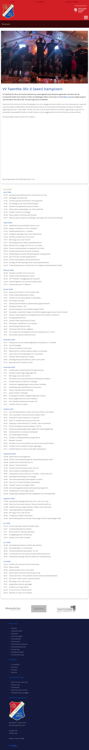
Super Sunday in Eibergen (18, 393)
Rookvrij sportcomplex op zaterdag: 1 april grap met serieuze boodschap (35, 218)
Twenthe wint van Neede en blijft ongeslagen (25, 446)
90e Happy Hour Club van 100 (19, 581)
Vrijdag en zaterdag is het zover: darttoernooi (25, 234)
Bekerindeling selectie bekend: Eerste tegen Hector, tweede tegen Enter (35, 518)
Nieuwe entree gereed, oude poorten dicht (24, 260)
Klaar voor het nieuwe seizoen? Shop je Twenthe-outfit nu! (30, 504)
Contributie (15, 687)
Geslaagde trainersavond (18, 198)
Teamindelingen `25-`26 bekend (20, 548)
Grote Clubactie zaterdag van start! (21, 471)
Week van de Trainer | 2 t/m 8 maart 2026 (24, 292)
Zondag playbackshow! (17, 318)
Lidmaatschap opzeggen (20, 693)
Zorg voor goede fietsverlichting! (21, 390)
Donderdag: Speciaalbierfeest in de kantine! (25, 387)
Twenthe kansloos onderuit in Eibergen (23, 381)
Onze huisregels (16, 636)
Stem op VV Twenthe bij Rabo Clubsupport (24, 482)
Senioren (14, 667)
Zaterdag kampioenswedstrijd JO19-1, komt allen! (27, 360)
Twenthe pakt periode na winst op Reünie (24, 251)
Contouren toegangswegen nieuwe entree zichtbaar (27, 384)
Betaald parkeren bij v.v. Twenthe (21, 231)
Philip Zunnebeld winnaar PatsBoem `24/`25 (25, 426)
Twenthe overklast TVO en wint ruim (22, 273)
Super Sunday (14, 567)
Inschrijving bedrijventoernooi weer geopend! (26, 201)
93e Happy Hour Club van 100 (19, 240)
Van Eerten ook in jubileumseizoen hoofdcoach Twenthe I (29, 379)
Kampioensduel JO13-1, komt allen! (21, 570)
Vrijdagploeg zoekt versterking (20, 535)
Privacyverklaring (17, 655)
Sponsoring (15, 685)
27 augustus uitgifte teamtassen (21, 516)
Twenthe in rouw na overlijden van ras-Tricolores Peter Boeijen (31, 443)
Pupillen (14, 672)
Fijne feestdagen (15, 345)
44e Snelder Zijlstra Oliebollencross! (22, 335)
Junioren (14, 670)
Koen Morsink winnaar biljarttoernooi (22, 257)
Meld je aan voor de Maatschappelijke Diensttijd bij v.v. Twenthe (32, 342)
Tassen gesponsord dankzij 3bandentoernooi (25, 243)
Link (33, 179)
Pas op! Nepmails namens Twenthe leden (24, 526)
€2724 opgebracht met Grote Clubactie (23, 399)
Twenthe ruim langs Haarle (18, 587)
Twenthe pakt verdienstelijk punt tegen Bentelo (26, 370)
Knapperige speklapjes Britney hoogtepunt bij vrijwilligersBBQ (32, 494)
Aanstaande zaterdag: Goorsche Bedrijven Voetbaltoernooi (30, 557)
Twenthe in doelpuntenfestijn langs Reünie (24, 438)
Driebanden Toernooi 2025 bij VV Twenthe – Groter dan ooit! (30, 474)
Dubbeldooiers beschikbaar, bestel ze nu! (24, 225)
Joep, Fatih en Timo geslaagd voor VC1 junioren (26, 354)
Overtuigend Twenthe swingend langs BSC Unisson (27, 396)
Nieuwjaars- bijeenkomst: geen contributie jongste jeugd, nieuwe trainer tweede (38, 312)
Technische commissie (19, 644)
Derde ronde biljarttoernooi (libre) (21, 295)
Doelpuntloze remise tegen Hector (21, 491)
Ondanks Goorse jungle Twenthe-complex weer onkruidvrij (30, 507)
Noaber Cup (66, 97)
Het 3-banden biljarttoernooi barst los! (23, 401)
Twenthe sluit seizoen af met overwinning (24, 564)
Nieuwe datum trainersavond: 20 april (23, 215)
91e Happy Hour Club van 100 (19, 513)
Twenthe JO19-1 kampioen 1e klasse (21, 357)
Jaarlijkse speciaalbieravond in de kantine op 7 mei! (28, 195)
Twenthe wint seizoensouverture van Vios (24, 468)
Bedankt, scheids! (15, 440)
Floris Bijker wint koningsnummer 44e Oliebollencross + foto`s (32, 332)
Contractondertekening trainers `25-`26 (23, 551)
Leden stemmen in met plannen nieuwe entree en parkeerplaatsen (33, 576)
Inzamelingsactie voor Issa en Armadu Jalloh (25, 282)
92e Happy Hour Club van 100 (19, 376)
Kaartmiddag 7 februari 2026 (19, 326)
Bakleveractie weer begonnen (19, 457)
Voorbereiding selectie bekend (20, 529)
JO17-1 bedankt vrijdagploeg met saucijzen (24, 279)
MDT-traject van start (16, 301)
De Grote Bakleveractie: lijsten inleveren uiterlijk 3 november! (31, 412)
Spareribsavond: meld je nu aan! (21, 362)
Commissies (15, 641)
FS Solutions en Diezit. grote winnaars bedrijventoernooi (29, 554)
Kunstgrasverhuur (17, 652)
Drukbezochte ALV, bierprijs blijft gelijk (23, 432)
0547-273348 (19, 738)
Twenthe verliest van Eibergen (20, 212)
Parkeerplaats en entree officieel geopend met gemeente (29, 254)
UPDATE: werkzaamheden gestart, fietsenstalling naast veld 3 (31, 459)
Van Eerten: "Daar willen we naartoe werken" (24, 578)
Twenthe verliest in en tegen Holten (22, 485)
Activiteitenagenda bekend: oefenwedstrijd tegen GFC (28, 488)
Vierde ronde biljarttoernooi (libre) (21, 276)
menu (86, 18)
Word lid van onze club (19, 682)
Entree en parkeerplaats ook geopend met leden (26, 248)
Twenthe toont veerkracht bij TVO (21, 462)
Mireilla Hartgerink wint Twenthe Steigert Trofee (26, 309)
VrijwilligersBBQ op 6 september (21, 510)
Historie (14, 628)
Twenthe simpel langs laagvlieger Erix (23, 373)
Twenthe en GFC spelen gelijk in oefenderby (25, 298)
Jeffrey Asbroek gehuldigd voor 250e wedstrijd (26, 209)
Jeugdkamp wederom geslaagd (20, 584)
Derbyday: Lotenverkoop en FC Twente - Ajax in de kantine (30, 423)
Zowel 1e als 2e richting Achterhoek (21, 532)
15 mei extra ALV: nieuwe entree (20, 590)
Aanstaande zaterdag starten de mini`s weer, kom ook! (29, 501)
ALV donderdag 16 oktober (18, 435)
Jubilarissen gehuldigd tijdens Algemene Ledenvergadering (31, 429)
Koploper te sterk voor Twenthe (20, 593)
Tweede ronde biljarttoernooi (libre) (22, 321)
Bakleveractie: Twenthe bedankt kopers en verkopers (28, 351)
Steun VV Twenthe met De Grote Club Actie (24, 420)
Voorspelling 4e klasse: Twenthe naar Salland (25, 545)
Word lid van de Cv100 (19, 690)
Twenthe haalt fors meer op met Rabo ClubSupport (27, 449)
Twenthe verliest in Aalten (18, 404)
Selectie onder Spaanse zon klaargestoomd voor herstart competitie (34, 315)
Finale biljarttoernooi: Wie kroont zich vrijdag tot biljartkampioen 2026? (35, 265)
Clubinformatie (16, 631)
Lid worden (39, 2)
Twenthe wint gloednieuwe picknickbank (24, 206)
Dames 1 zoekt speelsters (18, 465)
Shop (12, 2)
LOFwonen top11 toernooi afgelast (21, 329)
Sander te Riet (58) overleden (19, 537)
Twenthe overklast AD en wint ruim (21, 237)
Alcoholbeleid (16, 639)
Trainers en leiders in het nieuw (20, 348)
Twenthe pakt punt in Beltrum (20, 284)
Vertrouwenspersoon (18, 647)
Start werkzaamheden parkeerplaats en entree (26, 479)
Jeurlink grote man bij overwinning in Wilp (24, 573)
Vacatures (14, 634)
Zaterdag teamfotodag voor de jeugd (22, 477)
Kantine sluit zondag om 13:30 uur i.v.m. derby (25, 245)
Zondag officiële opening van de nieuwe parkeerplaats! (29, 262)
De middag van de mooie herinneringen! (24, 204)
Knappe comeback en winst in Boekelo (23, 228)
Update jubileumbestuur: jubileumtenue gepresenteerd (29, 303)
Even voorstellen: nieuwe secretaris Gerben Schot (27, 415)
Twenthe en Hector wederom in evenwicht (24, 418)
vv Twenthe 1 (15, 664)
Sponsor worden (71, 2)
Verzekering (15, 649)
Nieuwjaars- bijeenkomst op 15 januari (23, 323)
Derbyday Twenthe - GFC (17, 306)
